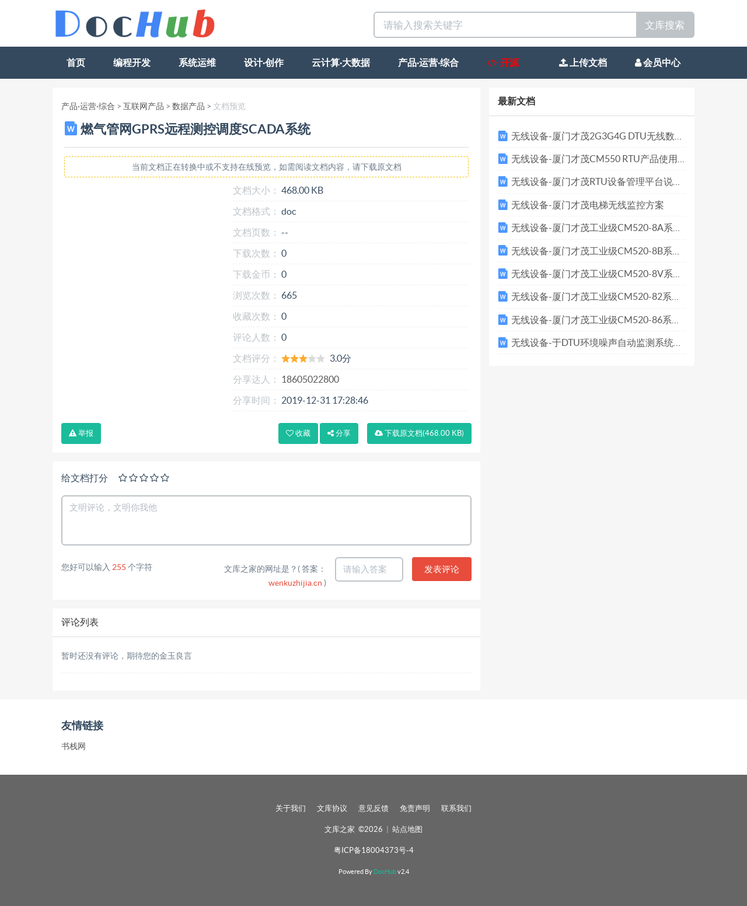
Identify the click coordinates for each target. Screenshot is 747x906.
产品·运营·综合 (428, 62)
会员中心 (657, 62)
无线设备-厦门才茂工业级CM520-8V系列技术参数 (615, 273)
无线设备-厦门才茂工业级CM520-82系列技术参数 (614, 296)
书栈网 (73, 746)
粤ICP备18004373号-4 (374, 850)
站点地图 (407, 829)
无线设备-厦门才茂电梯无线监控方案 (587, 205)
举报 (81, 433)
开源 (503, 62)
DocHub (385, 871)
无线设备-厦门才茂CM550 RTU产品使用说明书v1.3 (616, 158)
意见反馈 (373, 808)
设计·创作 (264, 62)
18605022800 (310, 379)
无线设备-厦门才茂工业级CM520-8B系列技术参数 (615, 251)
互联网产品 (143, 106)
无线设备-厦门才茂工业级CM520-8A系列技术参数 (615, 227)
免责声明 (415, 808)
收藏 (298, 433)
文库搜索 (665, 24)
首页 (76, 62)
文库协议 (332, 808)
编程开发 (132, 62)
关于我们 (290, 808)
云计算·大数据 (341, 62)
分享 (339, 433)
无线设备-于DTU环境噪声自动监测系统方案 (601, 342)
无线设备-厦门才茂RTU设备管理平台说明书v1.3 (609, 181)
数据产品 (188, 106)
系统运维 (197, 62)
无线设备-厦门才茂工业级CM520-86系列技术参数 (614, 319)
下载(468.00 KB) (419, 433)
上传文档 (583, 62)
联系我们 (456, 808)
